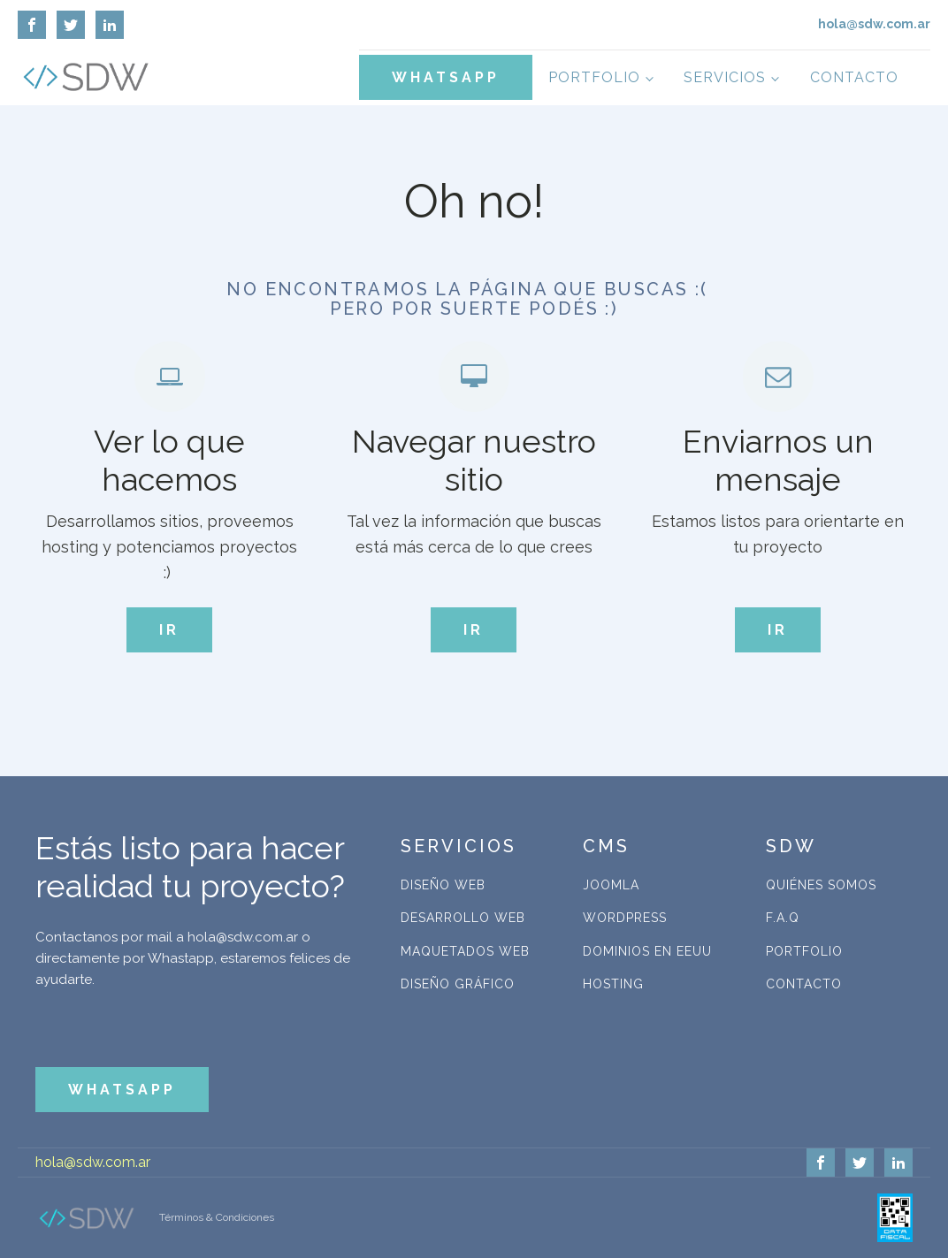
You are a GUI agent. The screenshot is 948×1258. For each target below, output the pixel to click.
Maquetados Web (465, 951)
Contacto (854, 77)
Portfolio (594, 77)
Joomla (611, 885)
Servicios (725, 77)
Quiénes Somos (821, 885)
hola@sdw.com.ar (92, 1162)
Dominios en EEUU (647, 951)
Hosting (613, 984)
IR (169, 629)
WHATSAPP (446, 77)
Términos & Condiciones (216, 1217)
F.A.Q (782, 918)
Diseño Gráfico (458, 984)
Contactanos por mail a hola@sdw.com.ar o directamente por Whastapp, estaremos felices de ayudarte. (192, 958)
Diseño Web (443, 885)
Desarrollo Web (463, 918)
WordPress (625, 918)
